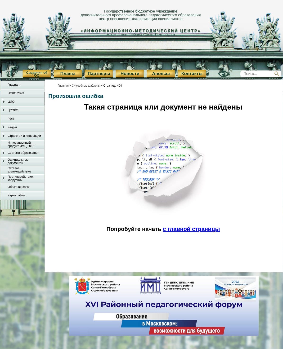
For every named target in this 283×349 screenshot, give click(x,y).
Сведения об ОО (36, 74)
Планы (68, 73)
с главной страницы (191, 229)
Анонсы (161, 73)
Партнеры (99, 73)
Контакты (192, 73)
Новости (130, 73)
